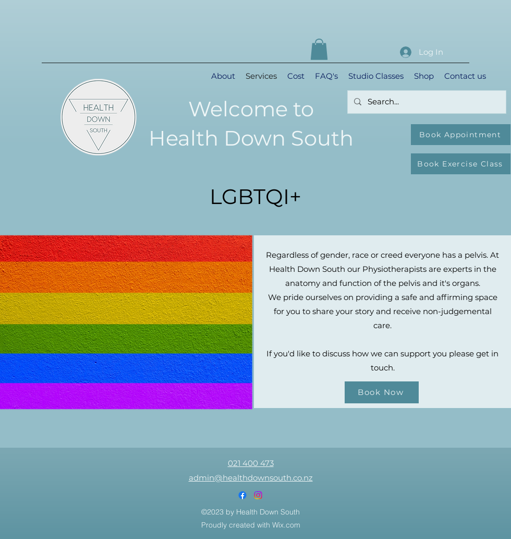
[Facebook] (242, 495)
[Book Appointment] (460, 134)
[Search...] (426, 102)
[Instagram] (258, 495)
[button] (319, 49)
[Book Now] (382, 392)
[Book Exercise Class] (460, 163)
